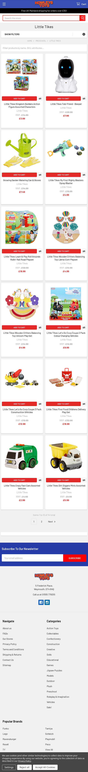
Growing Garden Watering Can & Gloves (22, 180)
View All (49, 749)
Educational (52, 659)
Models (50, 675)
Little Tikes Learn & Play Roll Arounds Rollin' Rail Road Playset (22, 258)
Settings (9, 767)
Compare (40, 98)
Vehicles (51, 701)
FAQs (5, 633)
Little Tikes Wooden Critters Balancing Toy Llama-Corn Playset (66, 258)
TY (4, 749)
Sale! (49, 707)
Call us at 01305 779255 (44, 594)
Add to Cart (19, 98)
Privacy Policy (9, 643)
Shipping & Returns (12, 654)
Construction (53, 643)
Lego (5, 733)
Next (52, 521)
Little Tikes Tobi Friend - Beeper (66, 103)
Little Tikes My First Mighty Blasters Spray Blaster (65, 181)
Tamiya (48, 728)
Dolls (49, 654)
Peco (47, 744)
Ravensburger (9, 738)
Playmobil (50, 738)
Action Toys (52, 627)
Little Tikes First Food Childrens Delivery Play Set (66, 411)
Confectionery (54, 638)
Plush (49, 685)
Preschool (52, 691)
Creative (51, 649)
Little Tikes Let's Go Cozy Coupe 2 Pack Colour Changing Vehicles (66, 334)
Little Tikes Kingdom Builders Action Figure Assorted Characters (22, 105)
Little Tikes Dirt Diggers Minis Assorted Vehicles (66, 487)
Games (50, 664)
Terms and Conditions (13, 649)
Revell (6, 744)
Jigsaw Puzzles (54, 670)
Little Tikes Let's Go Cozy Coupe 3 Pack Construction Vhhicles (22, 411)
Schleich (49, 733)
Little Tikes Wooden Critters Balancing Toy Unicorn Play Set (22, 334)
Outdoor (51, 680)
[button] (84, 34)
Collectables (53, 633)
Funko (6, 728)
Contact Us (8, 659)
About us (7, 627)
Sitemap (7, 664)
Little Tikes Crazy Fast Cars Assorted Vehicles (22, 487)
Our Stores (8, 638)
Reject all (24, 767)
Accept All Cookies (45, 767)
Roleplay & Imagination (58, 696)
